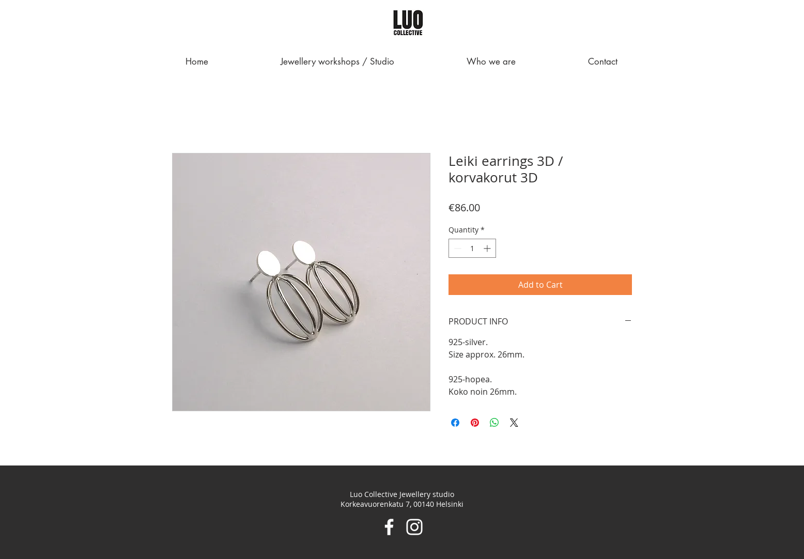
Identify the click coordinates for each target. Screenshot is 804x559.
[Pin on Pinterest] (475, 422)
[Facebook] (389, 527)
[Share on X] (514, 422)
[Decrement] (456, 248)
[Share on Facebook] (455, 422)
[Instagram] (414, 527)
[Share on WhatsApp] (494, 422)
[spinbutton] (472, 248)
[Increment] (488, 248)
